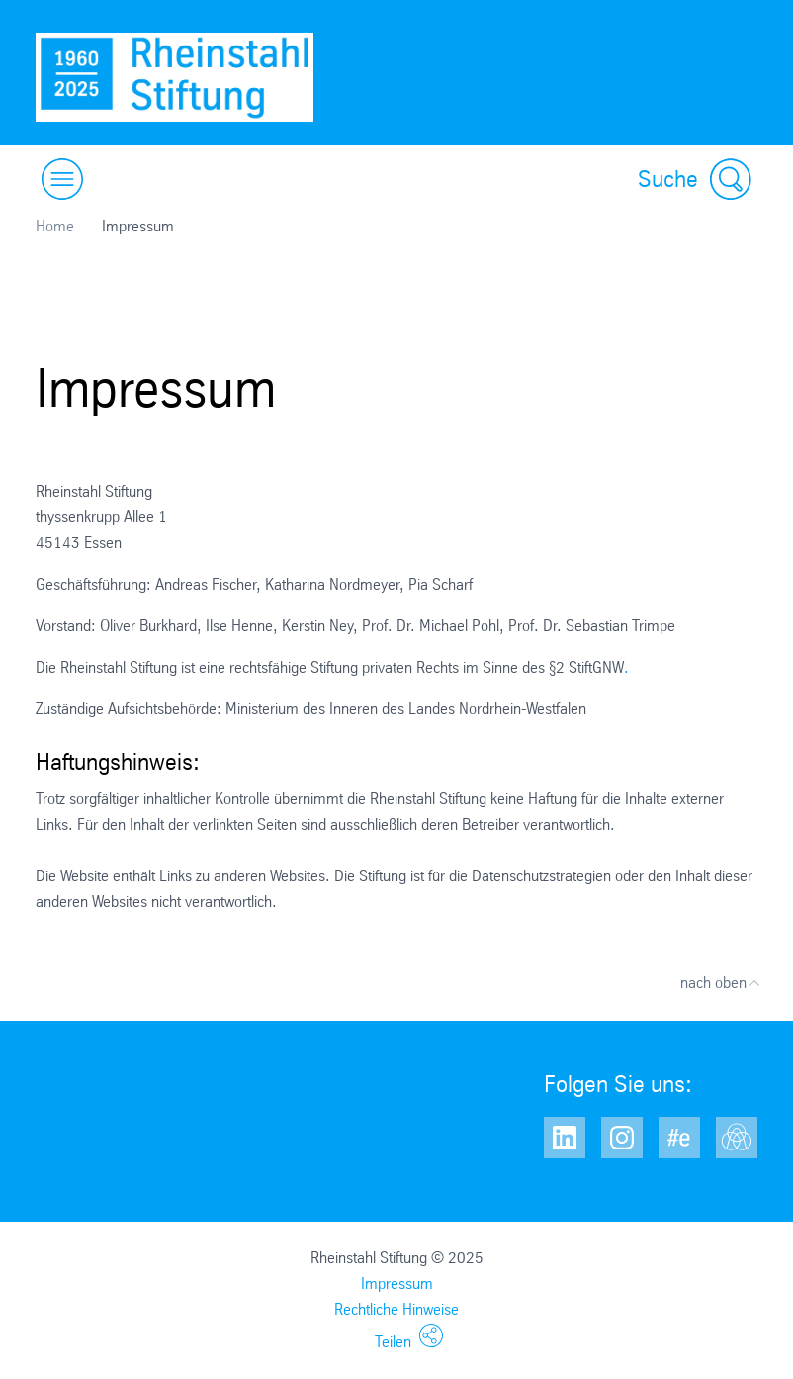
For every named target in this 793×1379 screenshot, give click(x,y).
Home (55, 226)
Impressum (397, 1283)
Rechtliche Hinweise (396, 1309)
